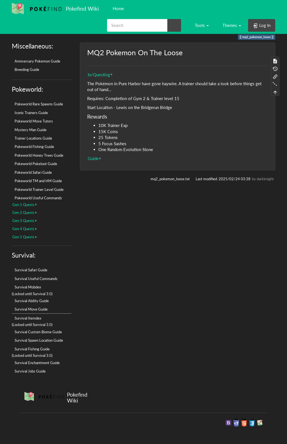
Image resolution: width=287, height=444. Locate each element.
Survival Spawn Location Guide (39, 340)
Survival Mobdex (28, 287)
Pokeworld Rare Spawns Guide (39, 104)
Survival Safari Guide (31, 270)
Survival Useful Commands (36, 278)
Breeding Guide (27, 69)
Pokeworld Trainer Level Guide (39, 189)
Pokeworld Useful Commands (38, 198)
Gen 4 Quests (23, 228)
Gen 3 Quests (23, 220)
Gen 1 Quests (23, 204)
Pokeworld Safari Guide (33, 172)
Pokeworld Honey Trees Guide (39, 155)
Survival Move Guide (31, 309)
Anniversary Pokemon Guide (37, 61)
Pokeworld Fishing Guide (34, 146)
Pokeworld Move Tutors (34, 121)
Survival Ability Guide (32, 301)
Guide (93, 158)
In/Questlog (99, 74)
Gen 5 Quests (23, 237)
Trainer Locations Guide (33, 138)
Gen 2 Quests (23, 212)
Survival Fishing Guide (32, 349)
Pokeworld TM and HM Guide (38, 181)
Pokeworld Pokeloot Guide (36, 163)
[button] (199, 25)
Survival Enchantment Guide (37, 362)
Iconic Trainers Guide (31, 112)
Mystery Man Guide (31, 130)
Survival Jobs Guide (30, 371)
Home (118, 8)
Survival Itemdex (28, 318)
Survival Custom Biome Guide (38, 332)
